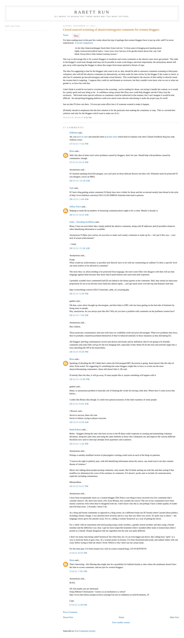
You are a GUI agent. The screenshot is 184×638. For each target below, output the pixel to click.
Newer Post (68, 617)
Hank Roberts (75, 429)
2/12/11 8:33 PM (78, 553)
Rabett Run (92, 12)
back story (112, 137)
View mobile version (121, 622)
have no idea (82, 137)
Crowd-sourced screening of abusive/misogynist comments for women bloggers (111, 29)
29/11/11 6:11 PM (78, 486)
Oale (71, 188)
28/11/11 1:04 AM (79, 199)
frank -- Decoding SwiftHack (82, 222)
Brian (71, 151)
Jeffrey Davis (75, 206)
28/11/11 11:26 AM (79, 248)
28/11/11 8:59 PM (78, 352)
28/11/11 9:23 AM (79, 215)
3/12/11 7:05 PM (78, 571)
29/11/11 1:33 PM (78, 444)
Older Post (174, 617)
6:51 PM (88, 117)
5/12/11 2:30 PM (78, 605)
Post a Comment (70, 612)
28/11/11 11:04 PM (79, 379)
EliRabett (73, 133)
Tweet (65, 35)
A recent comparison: (84, 43)
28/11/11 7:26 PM (78, 315)
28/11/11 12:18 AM (79, 181)
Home (121, 617)
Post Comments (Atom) (85, 631)
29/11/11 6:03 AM (79, 404)
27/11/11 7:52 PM (78, 144)
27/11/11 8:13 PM (78, 162)
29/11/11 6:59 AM (79, 422)
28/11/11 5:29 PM (78, 294)
